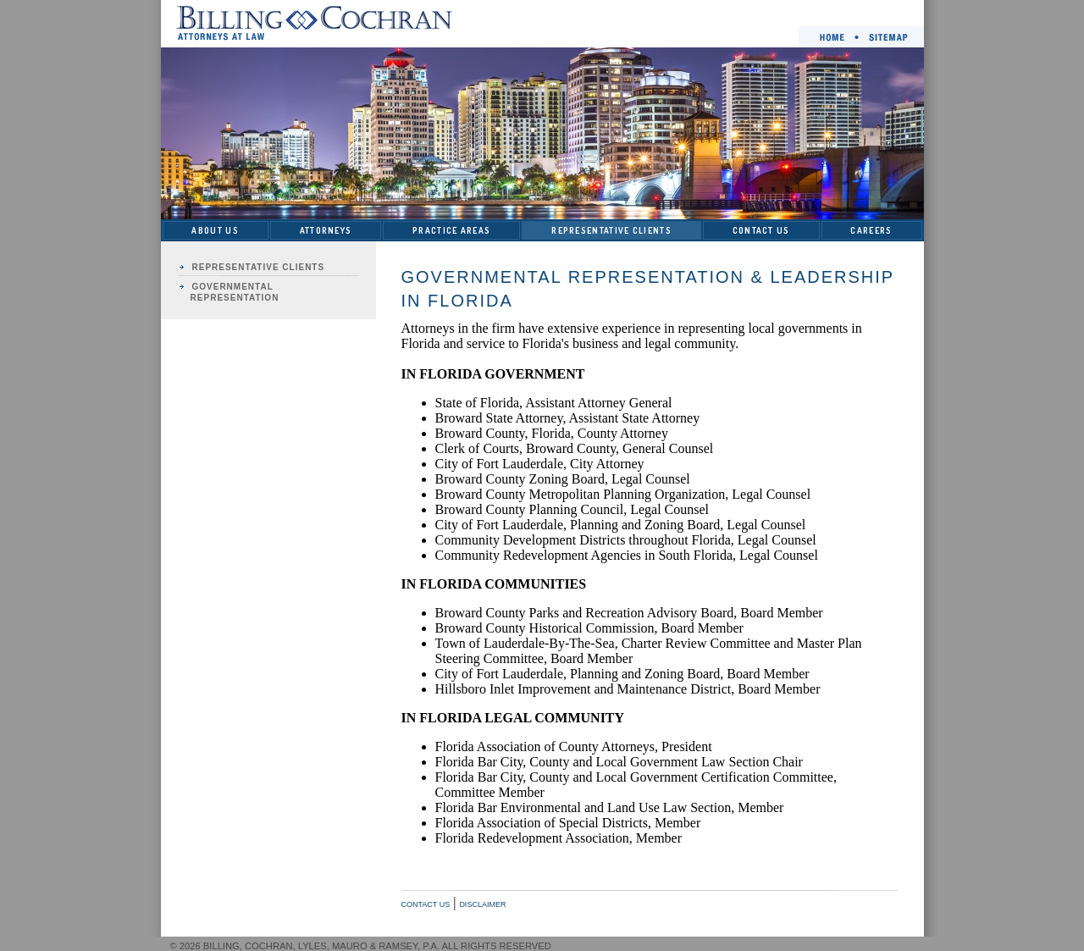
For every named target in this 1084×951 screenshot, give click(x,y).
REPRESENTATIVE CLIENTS (611, 230)
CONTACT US (761, 230)
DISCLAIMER (482, 904)
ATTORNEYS (326, 230)
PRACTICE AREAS (451, 230)
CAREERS (871, 230)
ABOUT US (214, 230)
